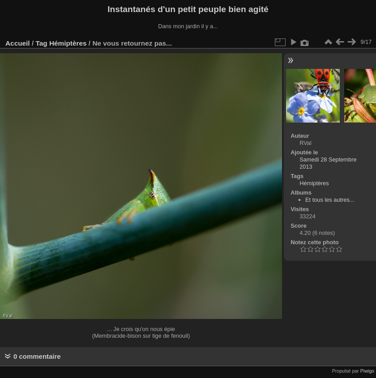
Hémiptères (68, 43)
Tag (41, 43)
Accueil (17, 43)
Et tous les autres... (330, 199)
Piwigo (367, 371)
